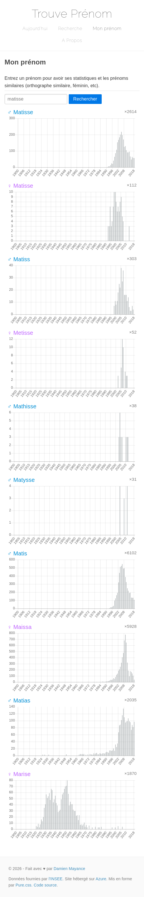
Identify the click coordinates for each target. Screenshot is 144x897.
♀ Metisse (20, 333)
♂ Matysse (21, 480)
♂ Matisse (20, 112)
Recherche (70, 28)
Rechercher (85, 99)
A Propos (72, 40)
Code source (45, 885)
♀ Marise (19, 774)
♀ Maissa (19, 627)
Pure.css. (24, 885)
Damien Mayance (69, 868)
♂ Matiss (18, 259)
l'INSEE (55, 879)
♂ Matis (17, 553)
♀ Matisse (20, 186)
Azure (101, 879)
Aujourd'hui (35, 28)
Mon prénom (107, 28)
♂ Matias (18, 700)
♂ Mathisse (21, 406)
